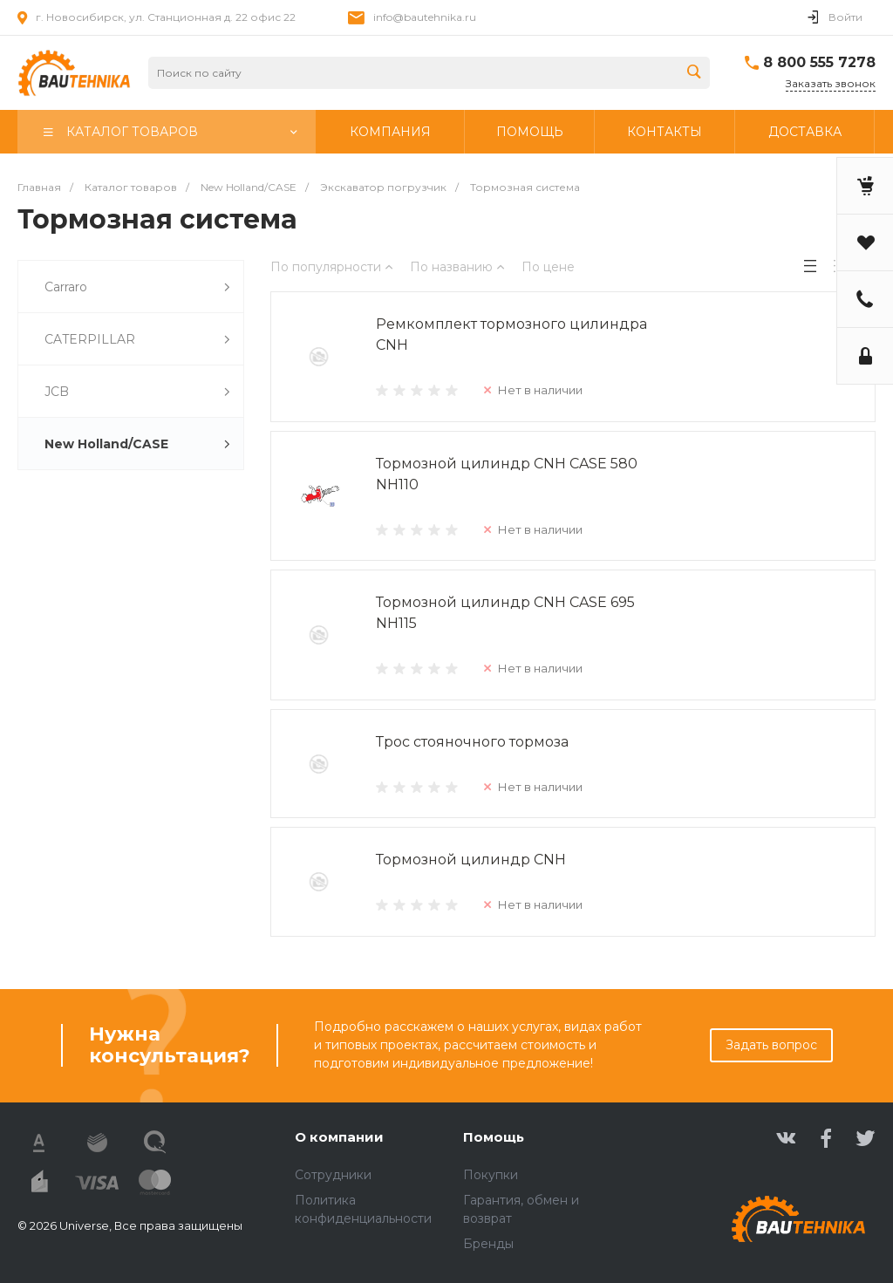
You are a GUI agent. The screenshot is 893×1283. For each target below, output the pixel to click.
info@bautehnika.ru (424, 17)
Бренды (488, 1244)
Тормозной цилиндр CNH (471, 859)
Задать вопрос (771, 1045)
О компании (339, 1137)
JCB (137, 392)
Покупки (490, 1175)
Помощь (493, 1137)
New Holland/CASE (137, 444)
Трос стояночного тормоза (472, 742)
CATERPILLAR (137, 339)
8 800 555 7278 (819, 62)
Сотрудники (333, 1175)
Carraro (137, 287)
